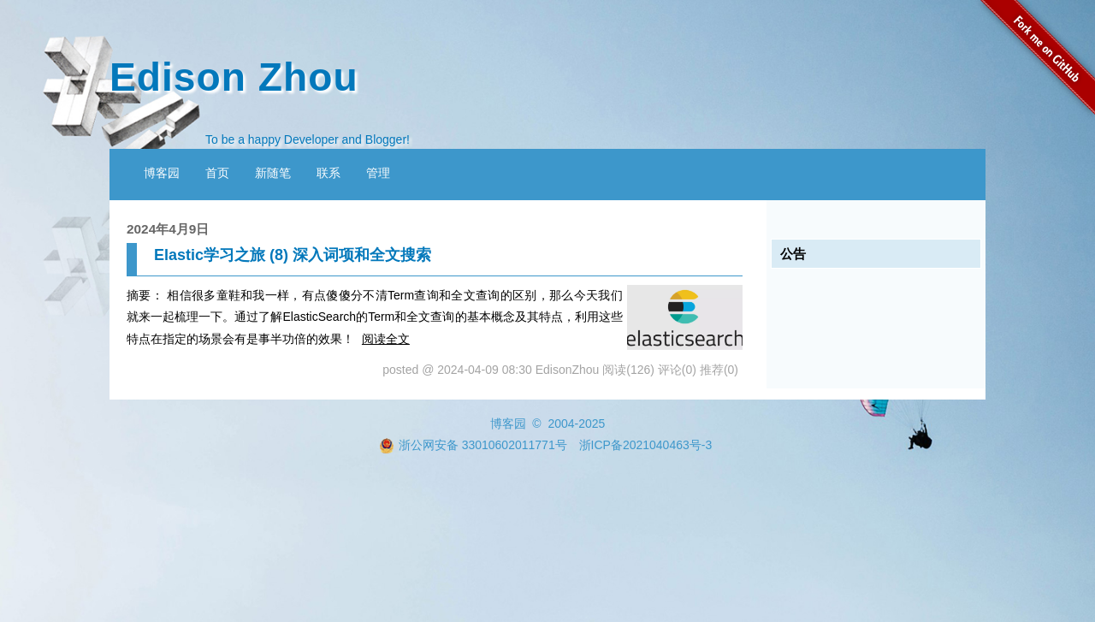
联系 (328, 173)
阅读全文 (386, 339)
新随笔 (273, 173)
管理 (378, 173)
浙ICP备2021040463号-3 (646, 445)
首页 (217, 173)
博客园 (162, 173)
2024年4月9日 (168, 229)
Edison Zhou (234, 77)
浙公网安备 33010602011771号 (473, 445)
